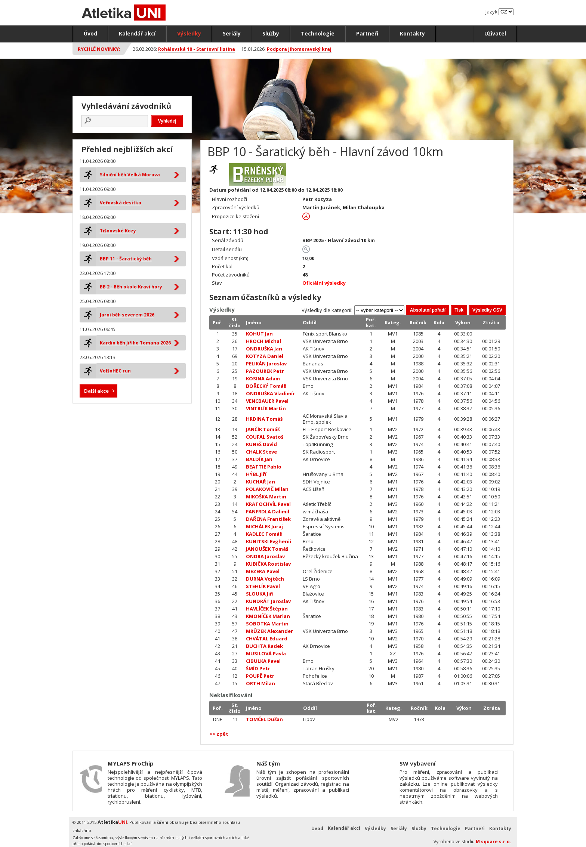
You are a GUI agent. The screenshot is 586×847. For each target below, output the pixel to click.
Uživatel (495, 33)
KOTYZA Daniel (264, 356)
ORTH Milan (260, 683)
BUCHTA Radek (264, 646)
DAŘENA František (268, 519)
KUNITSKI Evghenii (268, 541)
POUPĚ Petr (260, 676)
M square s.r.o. (493, 841)
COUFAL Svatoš (264, 436)
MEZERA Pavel (263, 571)
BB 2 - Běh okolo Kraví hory (131, 287)
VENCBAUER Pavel (267, 401)
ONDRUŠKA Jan (264, 348)
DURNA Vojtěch (265, 578)
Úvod (90, 33)
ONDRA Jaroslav (265, 556)
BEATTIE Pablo (263, 466)
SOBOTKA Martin (267, 623)
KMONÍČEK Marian (268, 616)
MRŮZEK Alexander (269, 631)
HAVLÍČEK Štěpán (267, 608)
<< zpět (218, 733)
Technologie (317, 33)
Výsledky (189, 33)
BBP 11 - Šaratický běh (126, 259)
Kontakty (412, 33)
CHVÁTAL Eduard (266, 638)
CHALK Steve (261, 451)
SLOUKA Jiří (260, 593)
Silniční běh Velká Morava (130, 174)
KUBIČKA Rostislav (268, 563)
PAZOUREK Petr (265, 371)
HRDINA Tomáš (264, 418)
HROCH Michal (263, 341)
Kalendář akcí (137, 33)
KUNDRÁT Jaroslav (268, 601)
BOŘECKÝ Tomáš (266, 386)
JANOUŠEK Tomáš (267, 548)
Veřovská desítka (120, 203)
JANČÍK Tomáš (263, 429)
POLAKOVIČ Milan (267, 489)
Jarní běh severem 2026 (127, 315)
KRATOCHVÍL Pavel (268, 504)
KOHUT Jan (259, 333)
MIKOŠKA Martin (266, 496)
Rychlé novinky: (99, 49)
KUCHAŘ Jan (260, 481)
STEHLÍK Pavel (263, 586)
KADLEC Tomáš (264, 534)
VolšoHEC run (115, 371)
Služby (270, 33)
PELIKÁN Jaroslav (266, 363)
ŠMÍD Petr (258, 668)
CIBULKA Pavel (263, 661)
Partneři (367, 33)
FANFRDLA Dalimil (267, 511)
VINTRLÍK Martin (266, 408)
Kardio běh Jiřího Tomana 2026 (135, 343)
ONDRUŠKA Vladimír (270, 393)
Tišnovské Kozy (118, 231)
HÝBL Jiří (256, 474)
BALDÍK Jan (259, 459)
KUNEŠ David (261, 444)
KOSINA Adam (263, 378)
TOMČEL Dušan (264, 719)
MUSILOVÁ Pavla (266, 653)
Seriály (232, 33)
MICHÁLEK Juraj (264, 526)
